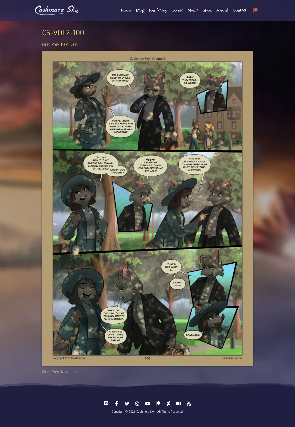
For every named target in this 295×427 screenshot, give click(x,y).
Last (74, 44)
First (46, 44)
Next (65, 44)
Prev (55, 44)
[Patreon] (255, 10)
